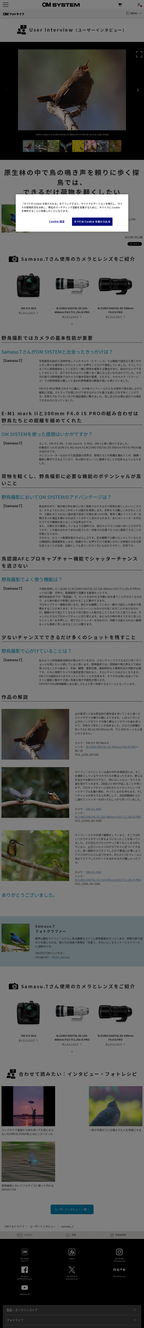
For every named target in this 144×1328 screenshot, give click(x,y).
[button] (139, 54)
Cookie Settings (107, 1309)
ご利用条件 (22, 1309)
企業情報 (123, 1309)
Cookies (92, 1309)
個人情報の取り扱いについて (44, 1309)
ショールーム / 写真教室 (22, 1271)
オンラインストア (27, 312)
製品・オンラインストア (22, 1250)
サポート (12, 1281)
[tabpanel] (28, 291)
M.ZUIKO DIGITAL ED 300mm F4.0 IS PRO (111, 747)
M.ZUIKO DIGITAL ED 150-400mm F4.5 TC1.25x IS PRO (108, 817)
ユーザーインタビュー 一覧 (71, 1150)
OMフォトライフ (14, 1167)
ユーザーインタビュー (43, 1167)
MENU (134, 13)
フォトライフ (15, 1261)
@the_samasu (61, 957)
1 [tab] (72, 324)
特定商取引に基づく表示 (73, 1309)
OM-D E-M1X (93, 809)
